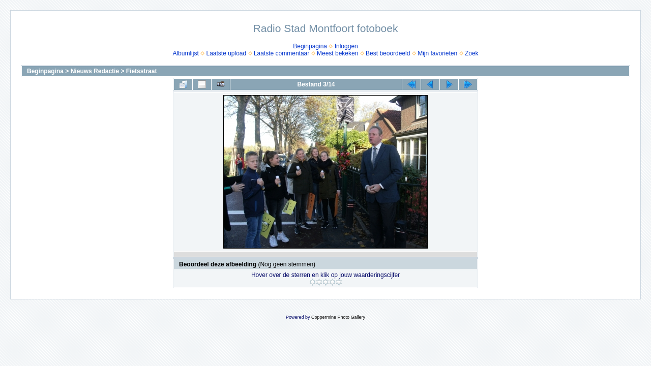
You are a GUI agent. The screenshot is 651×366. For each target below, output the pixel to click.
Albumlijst (185, 53)
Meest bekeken (337, 53)
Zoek (472, 53)
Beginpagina (310, 46)
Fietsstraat (141, 71)
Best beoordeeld (388, 53)
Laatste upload (226, 53)
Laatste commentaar (281, 53)
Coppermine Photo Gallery (338, 317)
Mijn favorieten (437, 53)
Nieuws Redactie (95, 71)
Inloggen (346, 46)
